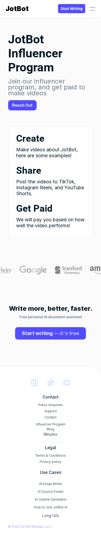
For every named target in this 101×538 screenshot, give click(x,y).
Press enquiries (51, 405)
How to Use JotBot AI (52, 507)
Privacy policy (52, 462)
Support (52, 411)
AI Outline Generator (52, 499)
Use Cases (51, 472)
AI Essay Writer (51, 484)
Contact (52, 417)
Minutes (52, 434)
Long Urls (51, 515)
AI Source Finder (52, 492)
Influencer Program (52, 424)
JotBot (17, 9)
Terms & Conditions (51, 455)
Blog (51, 429)
